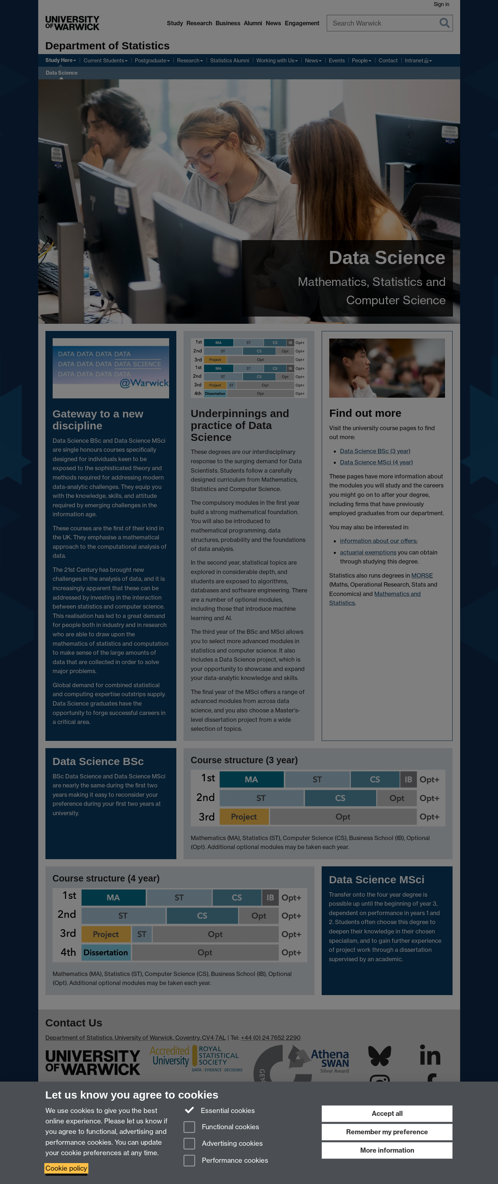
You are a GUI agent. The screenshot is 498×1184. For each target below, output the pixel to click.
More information (387, 1150)
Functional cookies (221, 1127)
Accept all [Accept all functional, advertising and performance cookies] (387, 1113)
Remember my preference (387, 1132)
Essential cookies (219, 1110)
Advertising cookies (223, 1144)
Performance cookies (226, 1161)
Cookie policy (66, 1168)
